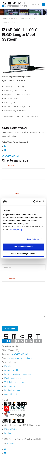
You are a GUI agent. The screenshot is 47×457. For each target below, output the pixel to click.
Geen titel (6, 320)
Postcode (6, 261)
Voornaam (6, 176)
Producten (13, 18)
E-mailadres (10, 193)
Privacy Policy (10, 429)
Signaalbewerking (12, 370)
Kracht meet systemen (14, 378)
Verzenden (10, 328)
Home (4, 18)
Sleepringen (9, 386)
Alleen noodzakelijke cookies (24, 253)
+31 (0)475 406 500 (19, 354)
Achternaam (7, 187)
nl (36, 4)
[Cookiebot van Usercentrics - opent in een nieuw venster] (33, 202)
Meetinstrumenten (12, 390)
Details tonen (33, 239)
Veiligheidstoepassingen (15, 382)
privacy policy (15, 229)
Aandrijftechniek (11, 394)
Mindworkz (12, 443)
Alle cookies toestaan (23, 247)
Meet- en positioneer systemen (17, 374)
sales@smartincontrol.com (20, 358)
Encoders (8, 366)
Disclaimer (9, 433)
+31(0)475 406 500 (10, 156)
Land (4, 272)
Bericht (8, 278)
